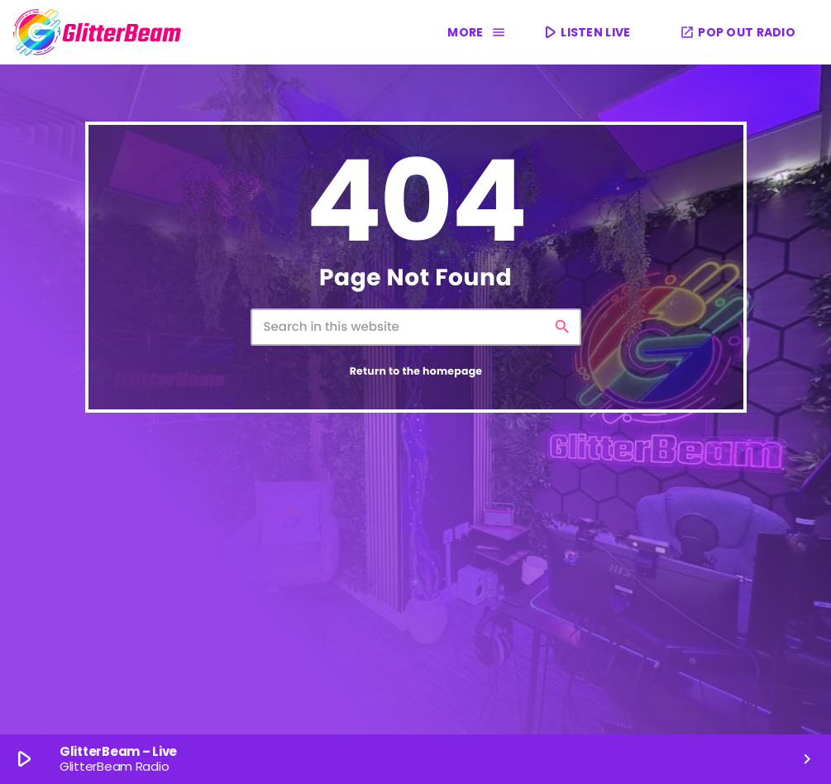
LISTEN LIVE (585, 32)
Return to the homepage (416, 372)
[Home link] (97, 32)
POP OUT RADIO (737, 32)
